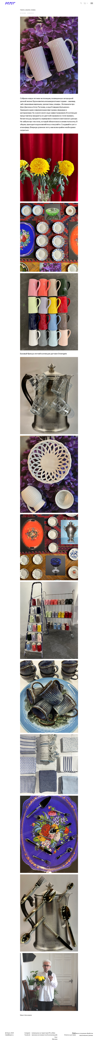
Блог (56, 1037)
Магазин (54, 1039)
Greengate (62, 354)
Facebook (27, 1035)
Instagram (27, 1033)
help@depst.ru (9, 1035)
